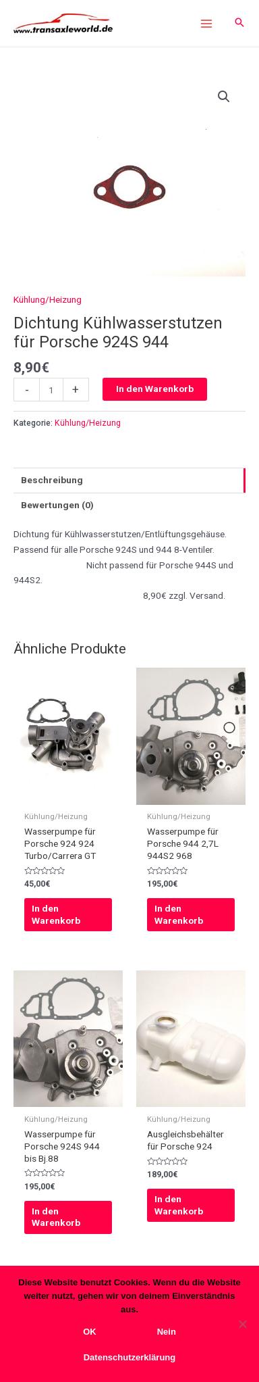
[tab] (129, 480)
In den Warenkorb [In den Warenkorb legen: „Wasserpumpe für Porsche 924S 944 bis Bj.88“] (56, 1217)
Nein (166, 1332)
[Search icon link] (239, 23)
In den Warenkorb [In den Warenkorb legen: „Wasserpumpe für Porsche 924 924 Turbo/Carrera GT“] (56, 914)
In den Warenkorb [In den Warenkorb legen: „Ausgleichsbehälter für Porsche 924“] (178, 1204)
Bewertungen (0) (57, 504)
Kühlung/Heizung (47, 299)
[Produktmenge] (51, 389)
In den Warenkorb (155, 388)
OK (89, 1332)
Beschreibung (52, 479)
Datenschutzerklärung (130, 1357)
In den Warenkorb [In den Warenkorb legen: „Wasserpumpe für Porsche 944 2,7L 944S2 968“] (178, 914)
